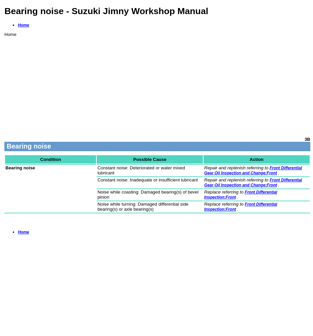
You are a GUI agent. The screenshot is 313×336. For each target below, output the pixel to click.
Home (23, 25)
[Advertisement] (157, 84)
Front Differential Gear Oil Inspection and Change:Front (253, 170)
